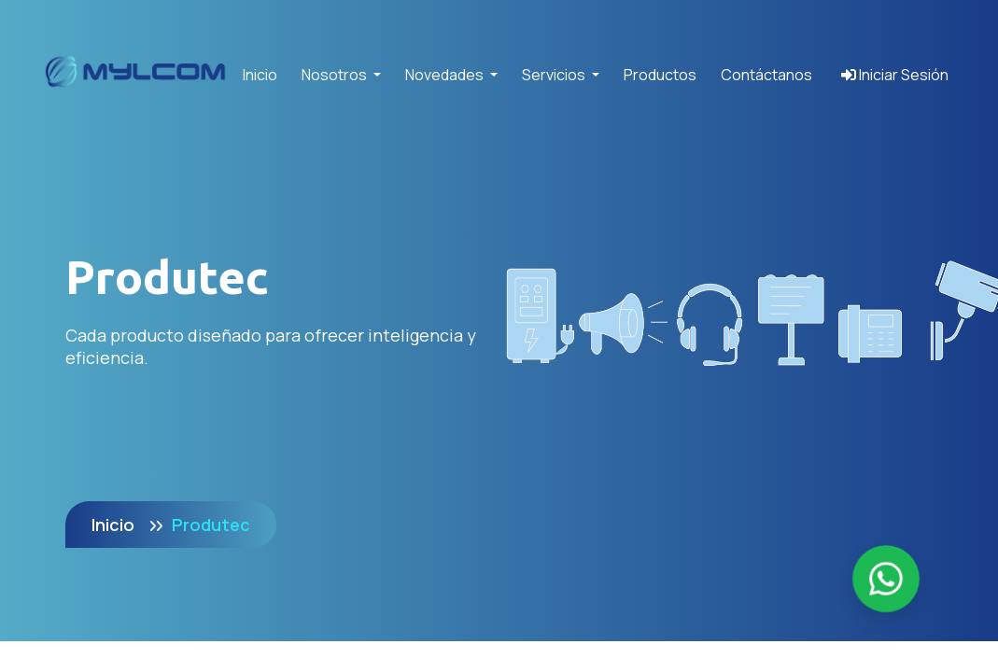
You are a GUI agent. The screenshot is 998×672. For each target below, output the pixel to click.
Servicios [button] (555, 74)
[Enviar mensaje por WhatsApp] (886, 578)
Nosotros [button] (336, 74)
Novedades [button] (445, 74)
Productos (660, 74)
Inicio (260, 74)
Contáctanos (766, 74)
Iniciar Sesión (895, 74)
